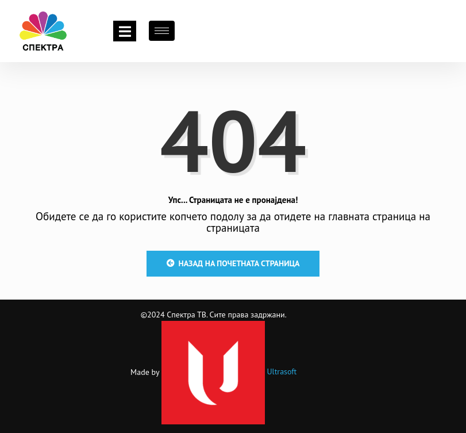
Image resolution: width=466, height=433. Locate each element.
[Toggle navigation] (124, 31)
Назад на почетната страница (233, 263)
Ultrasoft (229, 371)
